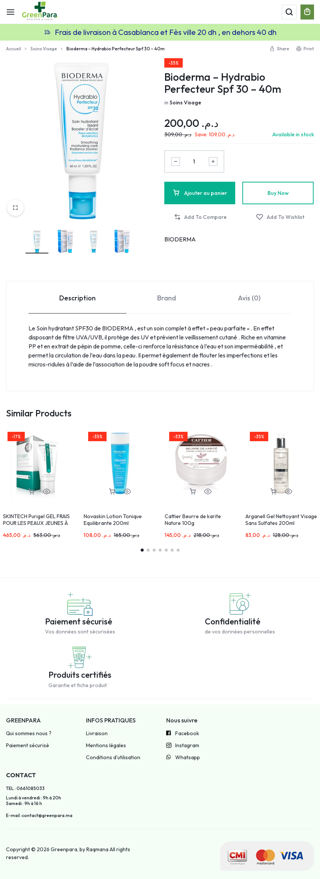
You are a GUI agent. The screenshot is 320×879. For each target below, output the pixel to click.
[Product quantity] (194, 161)
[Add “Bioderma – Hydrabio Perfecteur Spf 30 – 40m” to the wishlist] (280, 217)
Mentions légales (106, 745)
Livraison (97, 733)
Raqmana (97, 849)
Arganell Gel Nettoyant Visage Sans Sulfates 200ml (281, 519)
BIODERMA (180, 239)
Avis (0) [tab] (249, 298)
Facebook (182, 733)
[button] (200, 217)
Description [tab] (77, 298)
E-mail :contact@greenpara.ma (39, 815)
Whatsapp (183, 757)
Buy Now (278, 193)
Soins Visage (43, 48)
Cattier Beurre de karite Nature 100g (193, 519)
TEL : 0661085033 (25, 788)
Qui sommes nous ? (28, 733)
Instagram (182, 746)
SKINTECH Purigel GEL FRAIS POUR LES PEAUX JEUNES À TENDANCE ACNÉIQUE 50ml (36, 523)
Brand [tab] (166, 298)
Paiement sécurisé (27, 745)
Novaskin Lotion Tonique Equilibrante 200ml (113, 519)
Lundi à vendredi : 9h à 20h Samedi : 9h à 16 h (33, 800)
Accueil (13, 48)
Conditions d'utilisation (113, 757)
